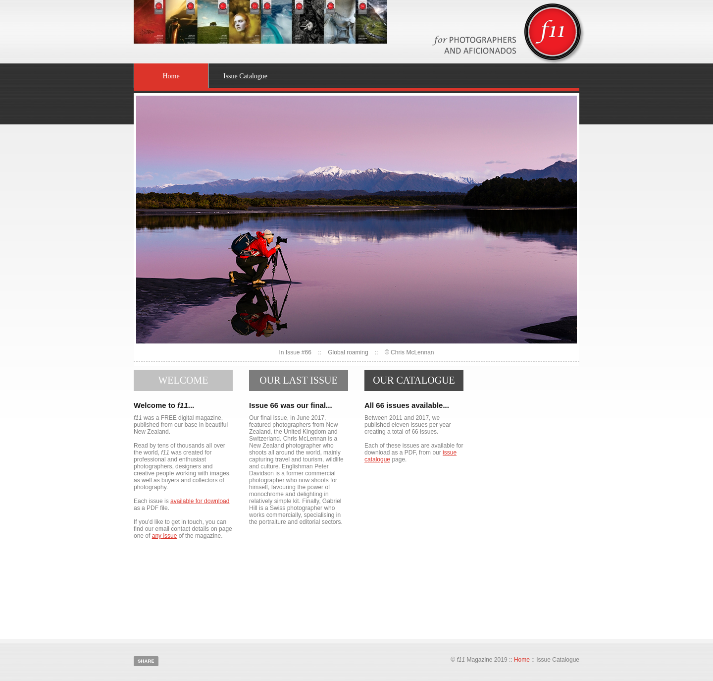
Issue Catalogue (245, 76)
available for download (199, 501)
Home (170, 76)
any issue (164, 535)
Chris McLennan (412, 352)
